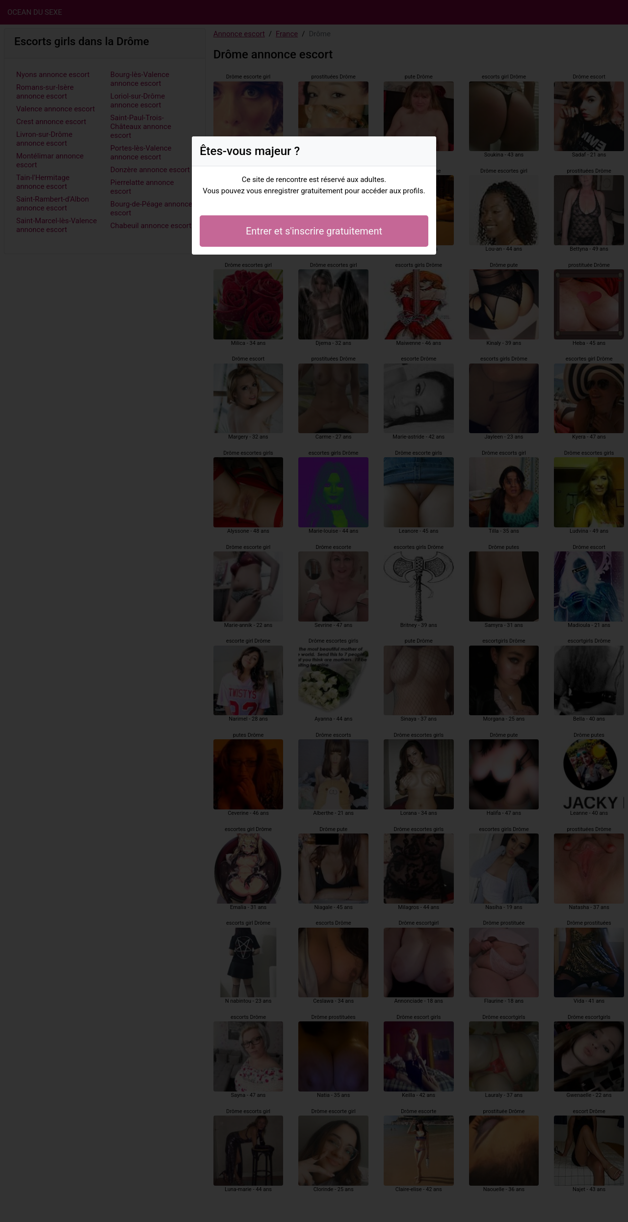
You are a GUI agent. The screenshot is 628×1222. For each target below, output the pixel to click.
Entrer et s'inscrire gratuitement (314, 231)
